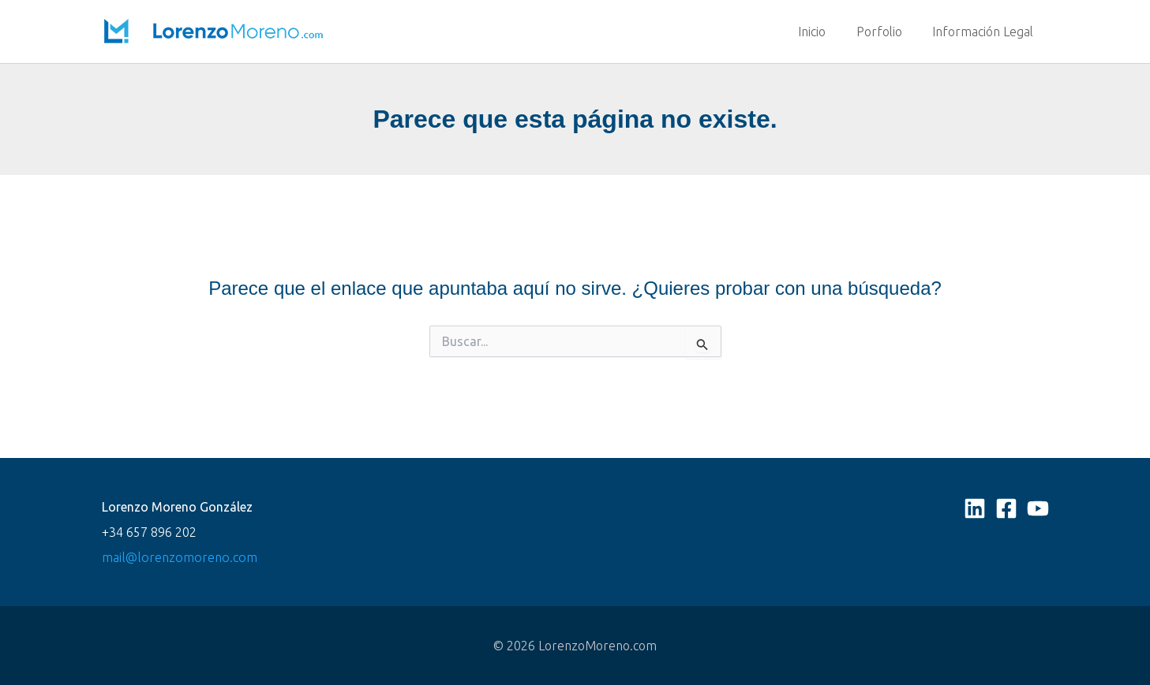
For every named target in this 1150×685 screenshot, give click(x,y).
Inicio (825, 31)
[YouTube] (1038, 508)
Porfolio (887, 31)
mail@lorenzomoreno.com (177, 557)
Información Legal (985, 31)
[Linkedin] (975, 508)
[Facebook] (1006, 508)
